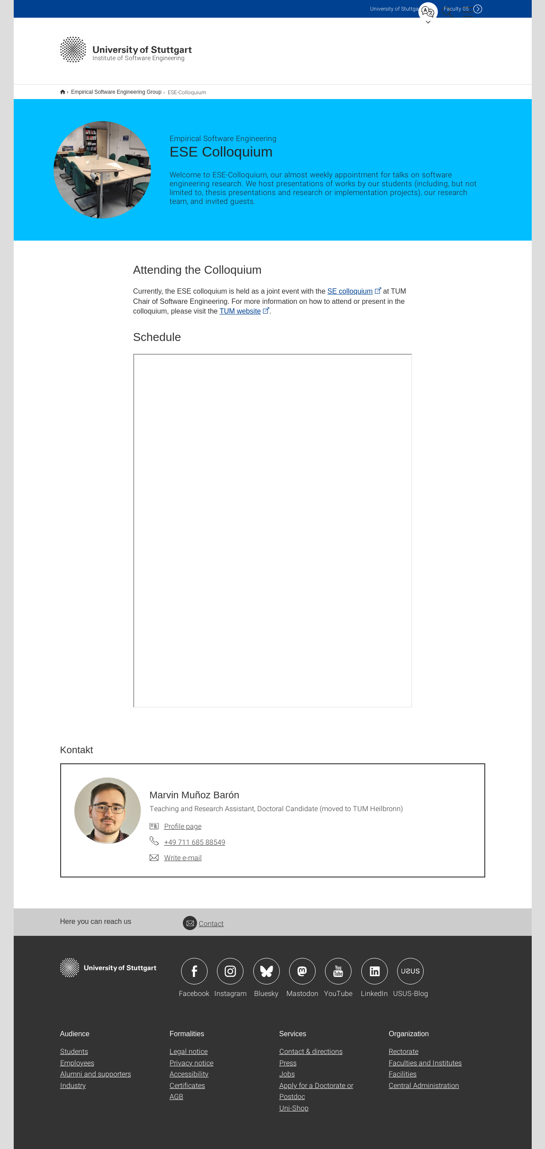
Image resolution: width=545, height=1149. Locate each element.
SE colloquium (350, 291)
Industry (73, 1085)
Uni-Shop (294, 1107)
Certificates (187, 1085)
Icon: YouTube (338, 971)
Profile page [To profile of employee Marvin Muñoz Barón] (182, 826)
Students (74, 1051)
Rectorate (403, 1051)
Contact (203, 923)
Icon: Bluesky (266, 971)
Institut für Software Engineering (62, 91)
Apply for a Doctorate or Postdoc (316, 1090)
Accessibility (189, 1073)
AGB (176, 1096)
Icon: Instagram (230, 971)
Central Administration (424, 1085)
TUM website (240, 311)
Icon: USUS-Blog (410, 971)
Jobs (287, 1073)
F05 (456, 8)
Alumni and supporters (95, 1073)
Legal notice (189, 1051)
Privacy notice (191, 1062)
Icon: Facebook (194, 971)
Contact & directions (311, 1051)
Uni (396, 8)
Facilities (403, 1073)
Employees (77, 1062)
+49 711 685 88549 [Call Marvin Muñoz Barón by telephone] (194, 841)
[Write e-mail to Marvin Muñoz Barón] (176, 857)
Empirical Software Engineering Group (116, 92)
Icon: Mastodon (302, 971)
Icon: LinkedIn (374, 971)
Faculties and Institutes (425, 1062)
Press (288, 1062)
